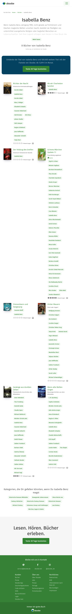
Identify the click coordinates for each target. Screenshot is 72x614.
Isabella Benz (18, 94)
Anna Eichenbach (54, 414)
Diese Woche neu (57, 497)
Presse (34, 583)
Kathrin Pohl (52, 464)
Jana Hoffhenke (19, 131)
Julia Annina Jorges (54, 410)
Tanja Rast (17, 140)
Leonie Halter (53, 447)
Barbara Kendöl (53, 261)
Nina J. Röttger (18, 102)
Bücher (20, 12)
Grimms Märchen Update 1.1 (54, 151)
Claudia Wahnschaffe (55, 435)
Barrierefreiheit (20, 594)
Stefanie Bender (19, 460)
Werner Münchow (54, 186)
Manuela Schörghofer (55, 422)
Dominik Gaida (18, 406)
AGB (50, 580)
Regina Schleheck (19, 127)
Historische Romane (54, 501)
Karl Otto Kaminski (54, 253)
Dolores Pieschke (54, 228)
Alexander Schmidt (20, 136)
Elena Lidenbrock (54, 278)
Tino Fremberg (18, 402)
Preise (17, 580)
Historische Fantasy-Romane (35, 501)
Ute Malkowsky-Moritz (55, 282)
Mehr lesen (36, 39)
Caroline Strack (53, 286)
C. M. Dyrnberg (53, 397)
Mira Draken (52, 290)
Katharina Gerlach (54, 190)
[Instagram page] (50, 566)
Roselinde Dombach (55, 240)
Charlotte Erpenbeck (55, 178)
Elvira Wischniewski (55, 219)
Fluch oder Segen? (52, 307)
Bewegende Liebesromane (40, 497)
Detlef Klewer (18, 439)
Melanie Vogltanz (54, 165)
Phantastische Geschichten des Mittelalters (22, 393)
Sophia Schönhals (54, 402)
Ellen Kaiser (52, 232)
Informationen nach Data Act (56, 584)
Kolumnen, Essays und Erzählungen (37, 505)
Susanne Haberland (20, 111)
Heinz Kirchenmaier (55, 274)
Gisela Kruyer (53, 182)
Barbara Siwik (18, 447)
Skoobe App (19, 583)
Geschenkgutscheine (21, 585)
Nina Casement (53, 460)
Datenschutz (53, 577)
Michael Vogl (18, 472)
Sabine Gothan (18, 464)
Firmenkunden (37, 591)
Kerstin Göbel (18, 90)
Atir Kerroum (18, 468)
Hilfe (16, 591)
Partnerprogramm (38, 588)
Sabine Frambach (54, 365)
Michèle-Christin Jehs (20, 418)
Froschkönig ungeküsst (54, 155)
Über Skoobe (36, 577)
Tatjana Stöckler (53, 356)
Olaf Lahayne (18, 123)
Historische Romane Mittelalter (18, 497)
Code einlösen (19, 588)
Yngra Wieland (53, 336)
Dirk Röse (28, 115)
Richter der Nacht (20, 83)
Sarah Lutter (52, 373)
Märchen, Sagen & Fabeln (36, 509)
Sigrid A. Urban (53, 161)
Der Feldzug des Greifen (23, 150)
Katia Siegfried (53, 257)
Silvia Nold (62, 290)
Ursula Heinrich (53, 249)
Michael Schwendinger (55, 377)
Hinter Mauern (53, 304)
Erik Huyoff (52, 439)
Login (17, 596)
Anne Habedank (19, 397)
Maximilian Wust (54, 352)
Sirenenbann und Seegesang (20, 305)
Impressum (53, 590)
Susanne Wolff (18, 310)
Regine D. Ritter (53, 418)
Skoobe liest (19, 599)
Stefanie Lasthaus (54, 203)
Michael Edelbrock (19, 414)
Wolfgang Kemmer (54, 311)
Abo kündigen (53, 588)
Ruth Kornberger (54, 194)
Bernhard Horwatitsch (55, 169)
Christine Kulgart (54, 315)
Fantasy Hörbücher (17, 501)
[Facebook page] (38, 566)
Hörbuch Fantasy (18, 505)
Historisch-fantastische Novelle (22, 153)
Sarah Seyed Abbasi (55, 199)
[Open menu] (67, 3)
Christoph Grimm (54, 348)
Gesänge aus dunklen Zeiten (22, 388)
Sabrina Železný (19, 452)
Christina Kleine (53, 265)
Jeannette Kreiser (54, 344)
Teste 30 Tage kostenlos (36, 69)
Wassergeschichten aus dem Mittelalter (56, 393)
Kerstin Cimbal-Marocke (56, 269)
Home (14, 12)
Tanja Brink (52, 331)
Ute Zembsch (53, 319)
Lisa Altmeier (53, 211)
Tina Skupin (63, 447)
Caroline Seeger (53, 323)
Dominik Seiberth (19, 431)
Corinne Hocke (53, 452)
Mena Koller (52, 244)
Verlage (34, 585)
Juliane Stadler (18, 119)
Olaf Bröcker (18, 115)
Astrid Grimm (53, 224)
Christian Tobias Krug (55, 327)
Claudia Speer (18, 410)
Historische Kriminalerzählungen (23, 86)
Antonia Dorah (63, 331)
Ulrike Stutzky (53, 369)
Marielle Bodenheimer (55, 456)
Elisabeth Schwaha (20, 106)
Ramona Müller (53, 236)
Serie (50, 158)
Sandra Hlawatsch (54, 294)
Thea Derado (52, 174)
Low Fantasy (56, 505)
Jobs (33, 580)
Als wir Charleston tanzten (55, 84)
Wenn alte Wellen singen (54, 388)
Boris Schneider (53, 207)
